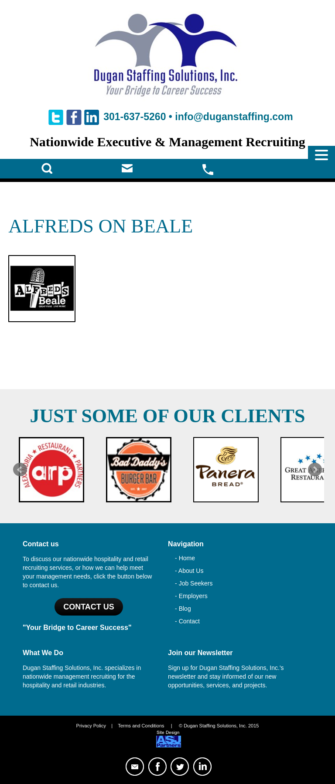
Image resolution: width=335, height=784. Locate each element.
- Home (185, 558)
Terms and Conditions (141, 725)
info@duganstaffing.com (234, 116)
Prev (20, 470)
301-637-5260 (134, 116)
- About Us (189, 570)
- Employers (191, 595)
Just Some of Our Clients (167, 416)
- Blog (183, 608)
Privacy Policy (91, 725)
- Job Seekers (193, 583)
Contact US (88, 606)
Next (315, 470)
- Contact (187, 621)
